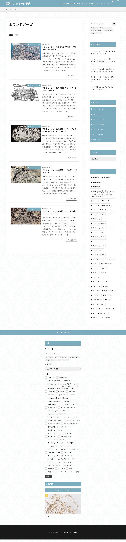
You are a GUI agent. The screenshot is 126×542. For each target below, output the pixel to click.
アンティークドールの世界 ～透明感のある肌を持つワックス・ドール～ (103, 79)
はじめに (48, 519)
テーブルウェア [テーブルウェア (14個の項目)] (106, 266)
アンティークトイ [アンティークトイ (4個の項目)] (98, 235)
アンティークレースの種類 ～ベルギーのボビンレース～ (59, 174)
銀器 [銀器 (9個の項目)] (108, 320)
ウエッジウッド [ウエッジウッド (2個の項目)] (97, 261)
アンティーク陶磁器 (96, 30)
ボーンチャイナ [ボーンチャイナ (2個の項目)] (109, 297)
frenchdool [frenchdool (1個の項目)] (96, 208)
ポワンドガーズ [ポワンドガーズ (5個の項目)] (97, 302)
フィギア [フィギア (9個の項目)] (107, 288)
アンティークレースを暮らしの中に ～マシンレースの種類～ (59, 48)
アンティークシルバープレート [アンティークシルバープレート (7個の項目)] (102, 230)
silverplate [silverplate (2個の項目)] (104, 212)
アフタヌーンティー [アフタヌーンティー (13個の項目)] (98, 216)
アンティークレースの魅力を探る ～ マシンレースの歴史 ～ (59, 90)
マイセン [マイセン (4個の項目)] (108, 302)
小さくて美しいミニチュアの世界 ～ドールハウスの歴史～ (103, 88)
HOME (9, 9)
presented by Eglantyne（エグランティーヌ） (78, 3)
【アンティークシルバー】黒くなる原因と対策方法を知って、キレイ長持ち (103, 61)
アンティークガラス (108, 30)
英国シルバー (97, 142)
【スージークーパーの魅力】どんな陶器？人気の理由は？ (103, 52)
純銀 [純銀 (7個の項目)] (94, 315)
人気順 (16, 35)
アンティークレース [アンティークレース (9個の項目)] (98, 248)
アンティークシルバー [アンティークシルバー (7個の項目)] (99, 225)
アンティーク (94, 27)
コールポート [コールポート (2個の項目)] (110, 261)
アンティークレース (35, 44)
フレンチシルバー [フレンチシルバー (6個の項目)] (108, 293)
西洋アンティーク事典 (18, 3)
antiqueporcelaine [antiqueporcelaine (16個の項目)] (98, 184)
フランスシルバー (99, 136)
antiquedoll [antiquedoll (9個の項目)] (96, 180)
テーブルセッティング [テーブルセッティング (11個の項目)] (99, 275)
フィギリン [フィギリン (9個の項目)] (96, 293)
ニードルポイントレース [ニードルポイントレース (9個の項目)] (100, 284)
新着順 (11, 35)
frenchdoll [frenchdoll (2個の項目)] (106, 203)
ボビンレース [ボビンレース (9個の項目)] (96, 297)
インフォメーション (99, 131)
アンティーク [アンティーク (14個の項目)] (96, 221)
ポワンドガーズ (19, 9)
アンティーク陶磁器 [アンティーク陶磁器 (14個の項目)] (98, 257)
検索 (47, 479)
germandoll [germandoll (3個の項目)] (106, 208)
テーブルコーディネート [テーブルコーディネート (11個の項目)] (100, 270)
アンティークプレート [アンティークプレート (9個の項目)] (99, 243)
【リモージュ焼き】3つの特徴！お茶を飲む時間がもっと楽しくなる (102, 70)
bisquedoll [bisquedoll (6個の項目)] (96, 203)
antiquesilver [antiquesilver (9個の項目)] (96, 189)
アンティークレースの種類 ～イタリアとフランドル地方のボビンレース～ (59, 132)
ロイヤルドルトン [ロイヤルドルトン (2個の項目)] (98, 311)
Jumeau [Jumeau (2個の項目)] (95, 212)
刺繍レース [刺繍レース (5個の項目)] (110, 311)
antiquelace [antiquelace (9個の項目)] (107, 180)
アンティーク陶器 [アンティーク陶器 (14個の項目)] (98, 252)
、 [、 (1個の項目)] (112, 212)
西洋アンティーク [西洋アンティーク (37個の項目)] (98, 320)
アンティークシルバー (105, 27)
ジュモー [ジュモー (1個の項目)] (95, 266)
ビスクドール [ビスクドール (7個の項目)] (96, 288)
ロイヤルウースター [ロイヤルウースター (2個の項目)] (98, 306)
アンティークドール (99, 114)
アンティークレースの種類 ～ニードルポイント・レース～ (59, 216)
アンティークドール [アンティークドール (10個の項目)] (98, 239)
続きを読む (71, 76)
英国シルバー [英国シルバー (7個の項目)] (103, 315)
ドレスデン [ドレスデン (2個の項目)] (96, 279)
